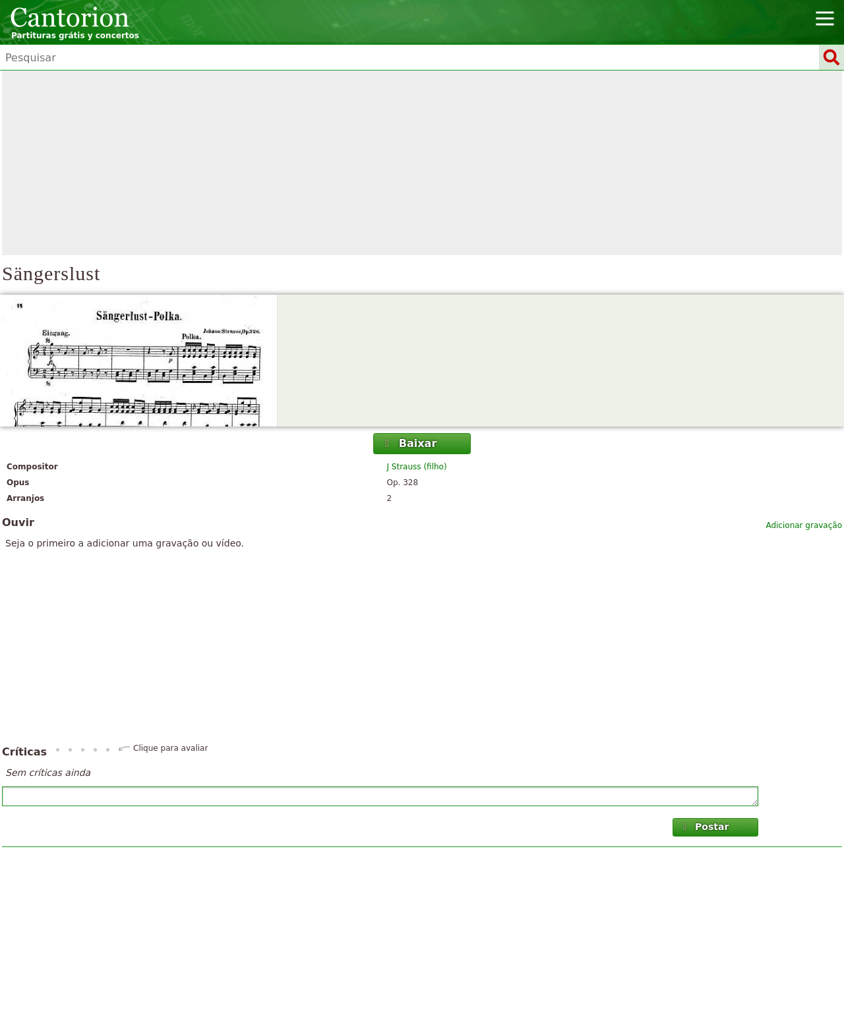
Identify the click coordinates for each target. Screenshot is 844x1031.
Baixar (409, 443)
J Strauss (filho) (417, 466)
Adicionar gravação (804, 525)
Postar (704, 826)
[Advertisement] (422, 163)
